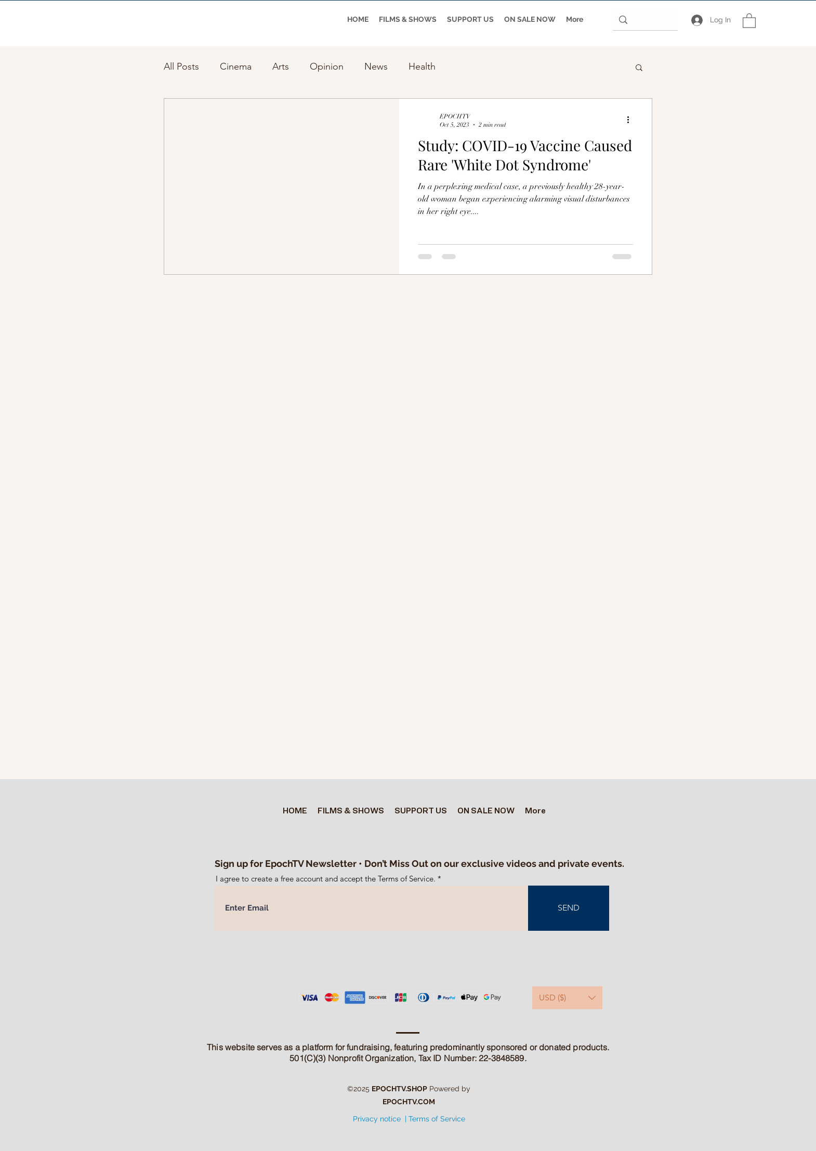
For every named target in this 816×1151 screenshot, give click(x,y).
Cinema (236, 66)
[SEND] (568, 908)
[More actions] (631, 120)
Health (422, 66)
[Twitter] (392, 1140)
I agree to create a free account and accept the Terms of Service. (326, 878)
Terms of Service (437, 1119)
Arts (280, 66)
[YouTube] (407, 1140)
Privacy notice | (379, 1119)
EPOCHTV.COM (409, 1102)
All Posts (181, 66)
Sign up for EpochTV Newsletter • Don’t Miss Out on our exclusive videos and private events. (419, 863)
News (376, 66)
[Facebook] (423, 1140)
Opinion (327, 66)
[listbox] (567, 997)
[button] (749, 20)
